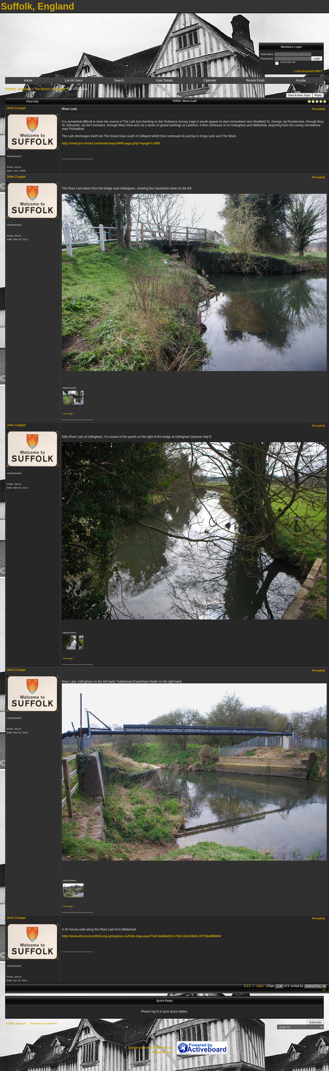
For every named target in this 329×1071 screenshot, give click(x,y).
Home (28, 80)
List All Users (74, 80)
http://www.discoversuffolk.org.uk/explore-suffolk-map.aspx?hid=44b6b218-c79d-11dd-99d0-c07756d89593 (140, 936)
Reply (318, 95)
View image (68, 413)
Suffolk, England (17, 89)
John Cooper (16, 108)
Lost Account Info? (308, 71)
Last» (261, 985)
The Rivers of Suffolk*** (51, 89)
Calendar (210, 80)
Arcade (301, 80)
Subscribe (315, 1022)
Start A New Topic (299, 95)
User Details (164, 80)
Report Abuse (162, 1052)
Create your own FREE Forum (150, 1048)
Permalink (318, 108)
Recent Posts (255, 80)
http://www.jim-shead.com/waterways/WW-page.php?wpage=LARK (111, 143)
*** (324, 990)
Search (119, 80)
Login (316, 58)
